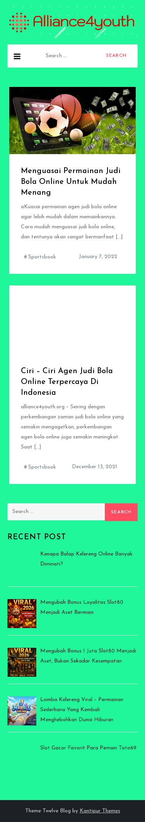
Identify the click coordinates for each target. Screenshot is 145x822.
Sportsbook (42, 257)
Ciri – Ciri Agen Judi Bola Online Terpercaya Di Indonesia (67, 382)
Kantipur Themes (100, 811)
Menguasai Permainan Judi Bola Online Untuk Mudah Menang (71, 182)
